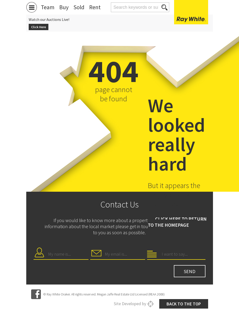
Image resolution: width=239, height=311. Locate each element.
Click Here (38, 27)
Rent (95, 7)
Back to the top (184, 304)
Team (47, 7)
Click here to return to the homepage (177, 222)
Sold (78, 7)
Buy (64, 7)
